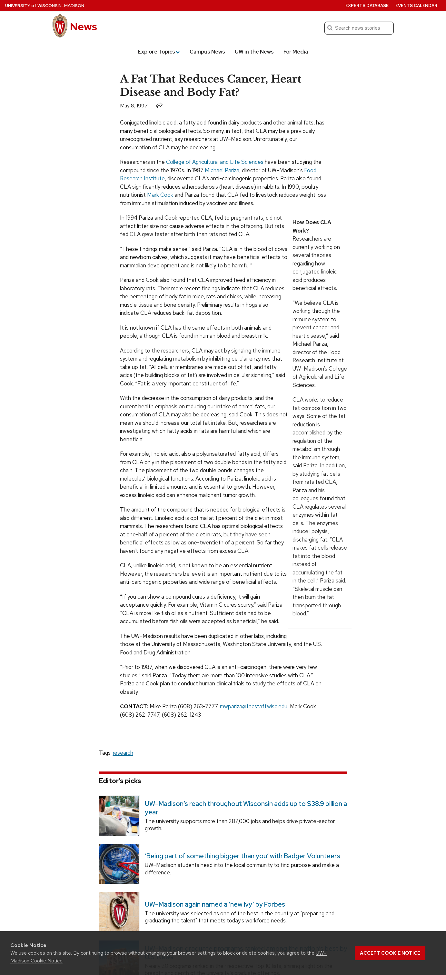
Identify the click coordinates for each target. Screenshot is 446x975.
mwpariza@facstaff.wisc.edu (253, 706)
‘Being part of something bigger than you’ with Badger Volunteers (242, 856)
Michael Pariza (222, 170)
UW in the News (254, 51)
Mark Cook (160, 194)
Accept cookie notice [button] (390, 953)
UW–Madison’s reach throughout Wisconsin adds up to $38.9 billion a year (245, 807)
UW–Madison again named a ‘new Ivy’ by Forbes (214, 904)
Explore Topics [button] (159, 51)
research (123, 752)
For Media (295, 51)
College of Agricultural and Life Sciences (214, 161)
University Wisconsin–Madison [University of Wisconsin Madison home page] (44, 5)
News (83, 27)
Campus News (207, 51)
